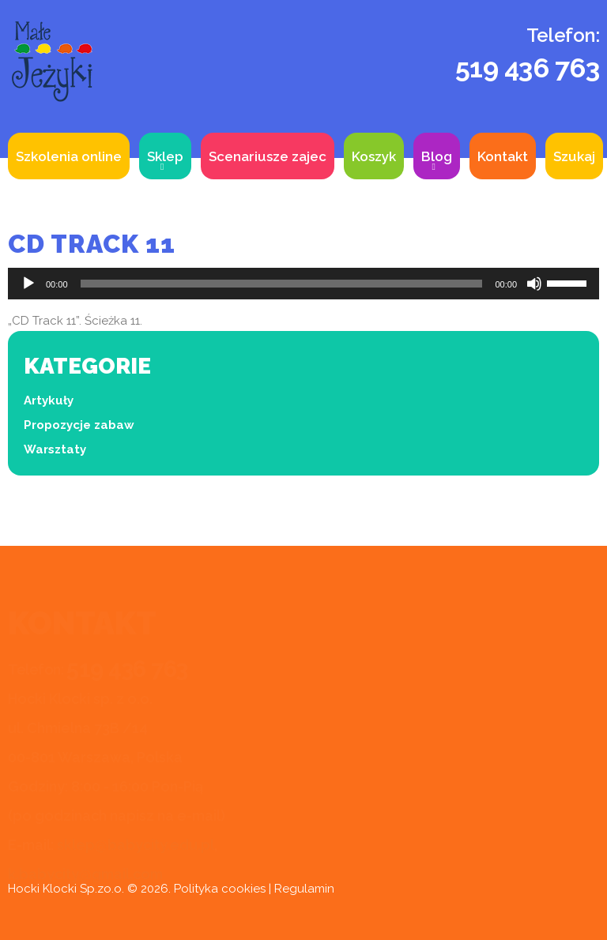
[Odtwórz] (28, 283)
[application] (303, 283)
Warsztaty (55, 449)
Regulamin (304, 889)
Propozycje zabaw (79, 425)
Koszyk (374, 156)
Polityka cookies (220, 889)
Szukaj (574, 156)
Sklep (165, 156)
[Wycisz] (534, 283)
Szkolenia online (69, 156)
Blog (436, 156)
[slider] (282, 284)
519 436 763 (527, 68)
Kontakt (502, 156)
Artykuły (49, 400)
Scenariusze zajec (267, 156)
